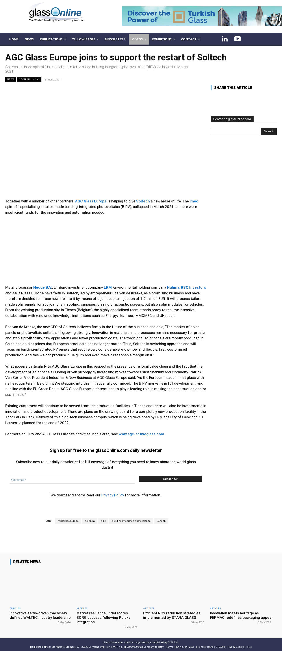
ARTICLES (15, 608)
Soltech (161, 521)
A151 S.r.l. (173, 642)
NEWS (10, 79)
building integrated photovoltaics (131, 521)
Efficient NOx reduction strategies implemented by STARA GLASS (171, 615)
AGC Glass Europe (68, 521)
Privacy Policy (112, 495)
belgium (90, 521)
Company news (29, 79)
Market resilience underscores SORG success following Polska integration (103, 617)
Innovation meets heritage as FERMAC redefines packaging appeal (241, 615)
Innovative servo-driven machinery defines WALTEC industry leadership (40, 615)
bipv (103, 521)
